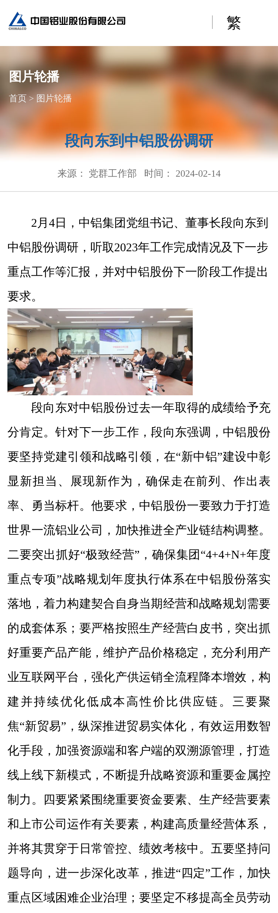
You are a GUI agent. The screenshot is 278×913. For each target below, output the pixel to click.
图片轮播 (54, 98)
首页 (18, 98)
